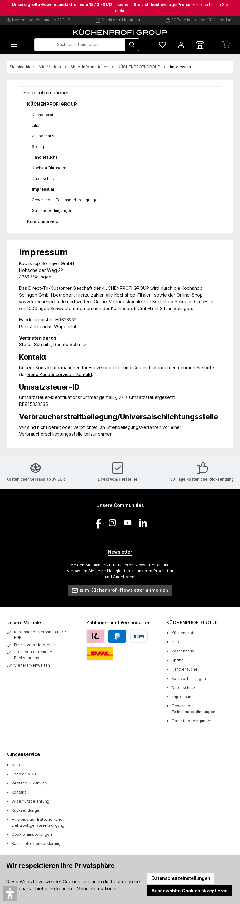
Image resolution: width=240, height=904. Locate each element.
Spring (38, 146)
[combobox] (79, 44)
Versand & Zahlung (29, 783)
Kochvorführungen (49, 168)
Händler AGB (24, 774)
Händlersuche (45, 157)
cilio (35, 125)
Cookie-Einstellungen (32, 834)
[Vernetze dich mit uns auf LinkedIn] (143, 523)
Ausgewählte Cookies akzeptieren (190, 890)
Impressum (43, 189)
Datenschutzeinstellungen (181, 878)
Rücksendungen (27, 810)
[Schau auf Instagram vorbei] (112, 523)
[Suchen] (132, 44)
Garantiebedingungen (52, 210)
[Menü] (14, 44)
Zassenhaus (43, 136)
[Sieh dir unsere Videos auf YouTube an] (128, 523)
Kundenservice (42, 221)
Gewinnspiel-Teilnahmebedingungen (66, 199)
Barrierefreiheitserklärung (36, 843)
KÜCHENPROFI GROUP (52, 104)
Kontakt (19, 792)
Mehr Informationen (97, 888)
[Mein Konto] (181, 44)
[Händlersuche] (200, 44)
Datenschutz (43, 178)
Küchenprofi (43, 114)
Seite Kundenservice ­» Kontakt (60, 374)
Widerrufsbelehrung (30, 801)
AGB (16, 765)
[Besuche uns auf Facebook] (97, 523)
